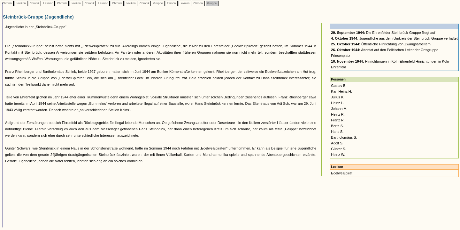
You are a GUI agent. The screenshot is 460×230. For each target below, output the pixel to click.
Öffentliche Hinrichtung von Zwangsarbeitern (381, 44)
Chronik (7, 3)
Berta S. (337, 126)
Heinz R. (337, 114)
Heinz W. (338, 155)
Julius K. (337, 97)
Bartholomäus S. (344, 137)
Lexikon (21, 3)
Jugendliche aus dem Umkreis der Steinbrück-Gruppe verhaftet (394, 38)
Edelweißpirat (341, 173)
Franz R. (337, 120)
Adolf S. (337, 143)
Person (171, 3)
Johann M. (339, 109)
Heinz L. (337, 103)
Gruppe (158, 3)
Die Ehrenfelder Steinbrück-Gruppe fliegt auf (383, 32)
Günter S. (338, 149)
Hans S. (337, 132)
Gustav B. (338, 86)
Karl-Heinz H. (341, 91)
